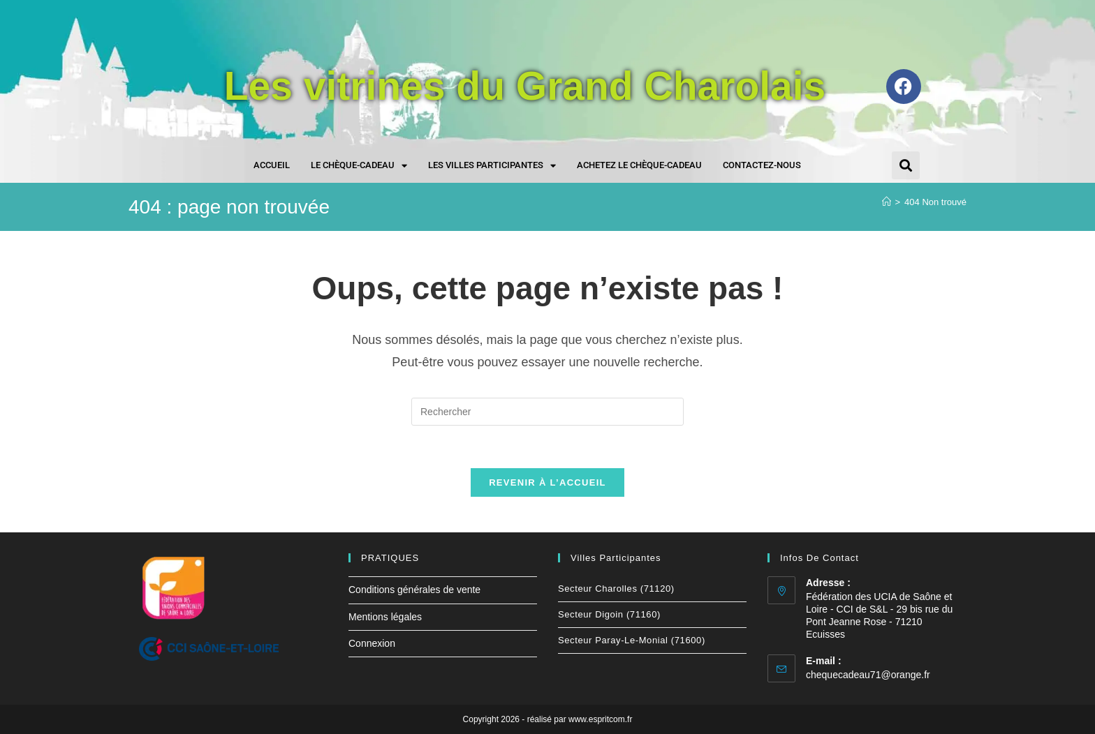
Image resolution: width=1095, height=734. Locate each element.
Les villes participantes (492, 165)
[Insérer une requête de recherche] (547, 412)
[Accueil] (886, 202)
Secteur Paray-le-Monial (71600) (631, 640)
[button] (906, 165)
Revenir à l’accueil (547, 482)
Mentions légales (385, 616)
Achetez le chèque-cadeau (639, 165)
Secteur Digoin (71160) (609, 614)
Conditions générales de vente (414, 589)
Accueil (271, 165)
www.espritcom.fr (600, 719)
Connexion (371, 643)
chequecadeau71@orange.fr (868, 674)
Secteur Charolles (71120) (616, 588)
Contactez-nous (762, 165)
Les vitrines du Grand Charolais (525, 85)
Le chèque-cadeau (359, 165)
